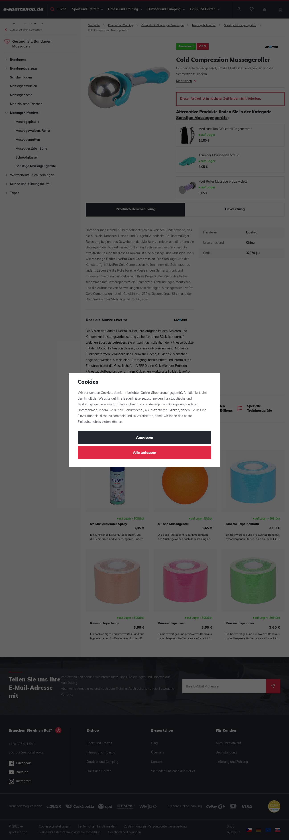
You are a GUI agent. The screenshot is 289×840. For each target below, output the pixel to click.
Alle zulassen (144, 453)
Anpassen (144, 438)
